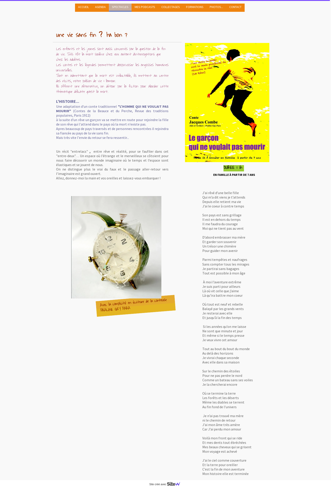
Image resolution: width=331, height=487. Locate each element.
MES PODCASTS (145, 7)
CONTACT (235, 7)
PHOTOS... (216, 7)
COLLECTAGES (170, 7)
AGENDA (100, 7)
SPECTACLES (120, 7)
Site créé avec (166, 484)
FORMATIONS (194, 7)
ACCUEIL (83, 7)
